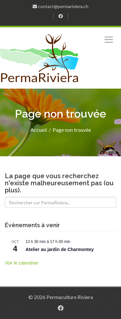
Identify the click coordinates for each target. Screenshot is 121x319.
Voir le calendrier (21, 263)
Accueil (38, 130)
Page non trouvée (72, 130)
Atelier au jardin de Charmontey (59, 249)
